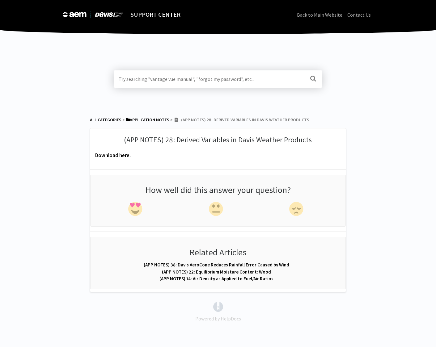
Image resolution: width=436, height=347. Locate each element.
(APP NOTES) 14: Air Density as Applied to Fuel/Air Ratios (216, 279)
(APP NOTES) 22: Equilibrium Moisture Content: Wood (216, 272)
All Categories (105, 120)
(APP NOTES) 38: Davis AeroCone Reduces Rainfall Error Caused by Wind (216, 265)
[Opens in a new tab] (218, 306)
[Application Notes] (147, 120)
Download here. (113, 155)
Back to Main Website (319, 15)
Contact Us (359, 15)
